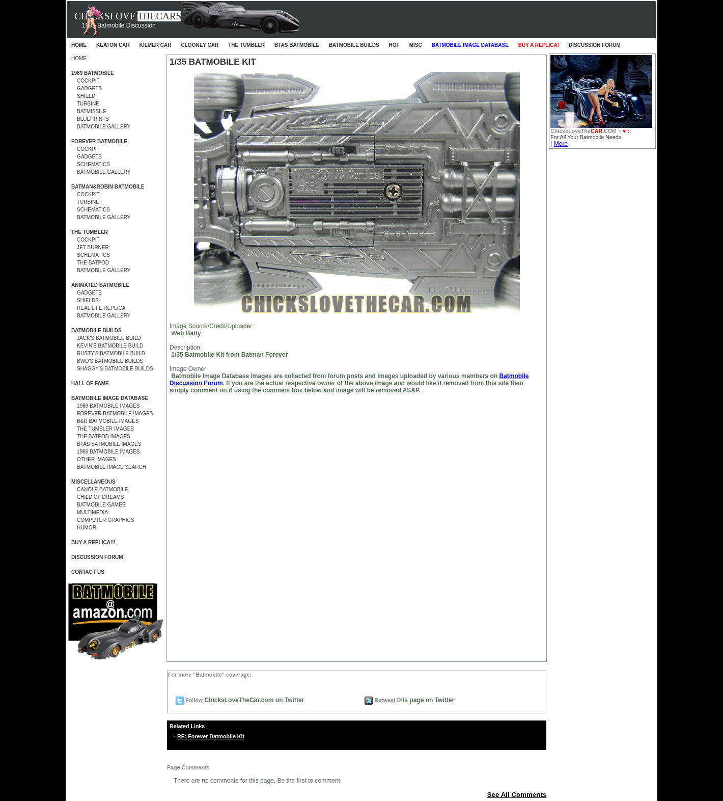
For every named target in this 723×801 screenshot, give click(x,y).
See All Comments (517, 794)
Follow (194, 700)
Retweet (384, 700)
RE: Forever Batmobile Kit (210, 736)
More (561, 143)
